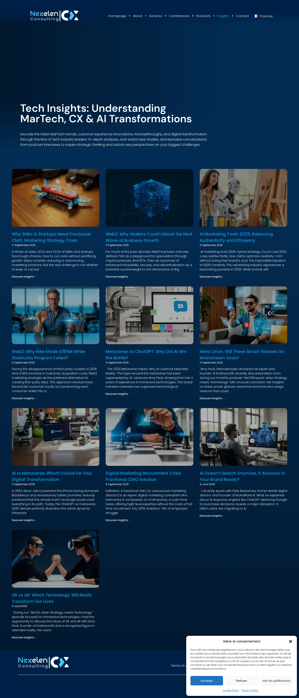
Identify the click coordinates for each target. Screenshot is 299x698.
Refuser (241, 680)
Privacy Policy (249, 690)
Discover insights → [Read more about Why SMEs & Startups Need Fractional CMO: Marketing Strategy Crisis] (24, 276)
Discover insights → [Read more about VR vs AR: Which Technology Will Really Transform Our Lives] (24, 637)
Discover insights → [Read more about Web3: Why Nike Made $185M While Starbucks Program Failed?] (24, 398)
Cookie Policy (231, 690)
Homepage (117, 16)
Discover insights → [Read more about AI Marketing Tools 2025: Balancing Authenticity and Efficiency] (212, 276)
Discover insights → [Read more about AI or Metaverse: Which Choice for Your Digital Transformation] (24, 520)
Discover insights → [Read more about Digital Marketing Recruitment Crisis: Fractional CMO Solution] (118, 520)
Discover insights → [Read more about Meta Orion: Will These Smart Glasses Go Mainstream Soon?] (212, 398)
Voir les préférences (276, 680)
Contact (242, 16)
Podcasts (203, 16)
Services (155, 16)
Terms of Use (180, 666)
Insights (223, 16)
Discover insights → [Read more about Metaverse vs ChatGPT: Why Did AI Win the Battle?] (118, 394)
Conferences (179, 16)
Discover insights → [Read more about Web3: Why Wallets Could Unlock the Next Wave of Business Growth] (118, 276)
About (137, 16)
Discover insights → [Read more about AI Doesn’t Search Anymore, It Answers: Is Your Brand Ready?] (212, 516)
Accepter (207, 680)
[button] (290, 641)
